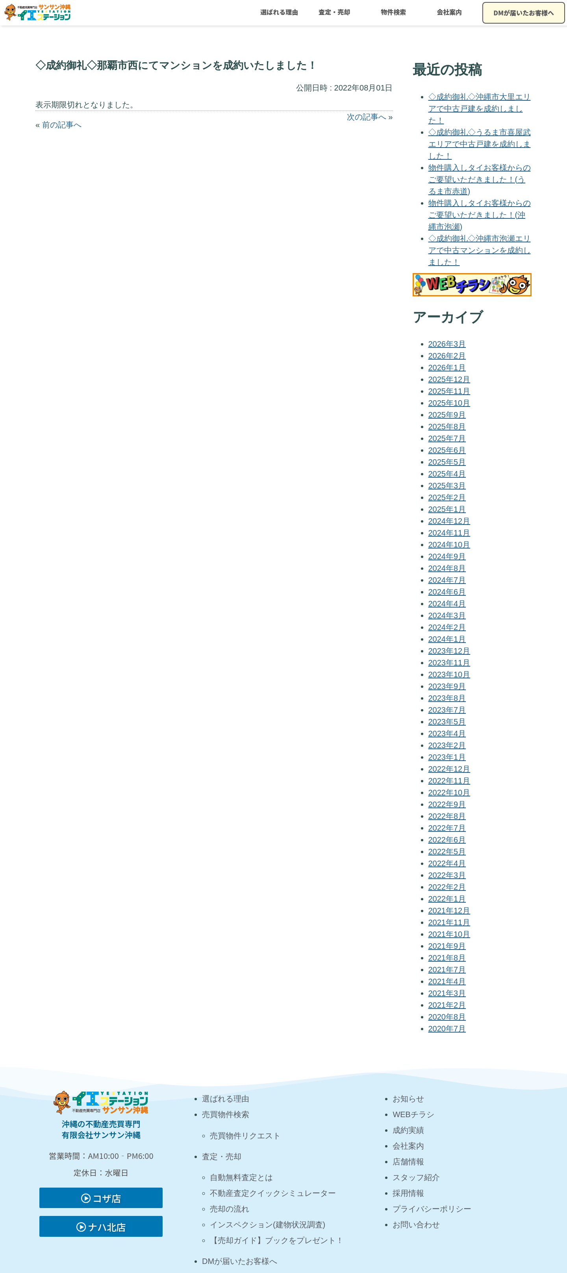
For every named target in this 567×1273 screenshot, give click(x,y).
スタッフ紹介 (416, 1177)
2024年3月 (447, 615)
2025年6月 (447, 450)
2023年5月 (447, 721)
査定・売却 (334, 12)
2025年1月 (447, 509)
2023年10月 (449, 674)
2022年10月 (449, 792)
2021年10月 (449, 934)
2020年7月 (447, 1028)
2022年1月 (447, 898)
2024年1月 (447, 639)
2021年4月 (447, 981)
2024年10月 (449, 544)
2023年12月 (449, 651)
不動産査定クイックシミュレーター (273, 1193)
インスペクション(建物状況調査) (267, 1224)
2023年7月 (447, 710)
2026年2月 (447, 355)
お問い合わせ (416, 1224)
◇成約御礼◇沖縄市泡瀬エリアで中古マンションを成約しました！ (479, 250)
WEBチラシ (413, 1114)
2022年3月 (447, 875)
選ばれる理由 (279, 12)
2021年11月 (449, 922)
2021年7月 (447, 969)
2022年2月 (447, 887)
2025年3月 (447, 485)
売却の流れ (229, 1209)
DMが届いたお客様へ (523, 12)
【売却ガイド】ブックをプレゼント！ (277, 1240)
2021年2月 (447, 1005)
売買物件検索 (225, 1114)
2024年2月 (447, 627)
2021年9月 (447, 946)
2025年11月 (449, 391)
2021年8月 (447, 957)
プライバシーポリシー (432, 1209)
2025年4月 (447, 473)
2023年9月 (447, 686)
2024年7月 (447, 580)
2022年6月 (447, 839)
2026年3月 (447, 344)
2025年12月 (449, 379)
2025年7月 (447, 438)
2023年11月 (449, 662)
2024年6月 (447, 592)
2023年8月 (447, 698)
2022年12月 (449, 769)
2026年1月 (447, 367)
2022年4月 (447, 863)
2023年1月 (447, 757)
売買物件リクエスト (245, 1135)
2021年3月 (447, 993)
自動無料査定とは (241, 1177)
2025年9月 (447, 414)
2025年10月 (449, 403)
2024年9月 (447, 556)
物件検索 (393, 12)
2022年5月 (447, 851)
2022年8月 (447, 816)
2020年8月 (447, 1016)
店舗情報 (408, 1161)
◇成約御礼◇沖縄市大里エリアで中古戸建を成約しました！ (479, 108)
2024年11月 (449, 532)
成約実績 (408, 1130)
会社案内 (449, 12)
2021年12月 (449, 910)
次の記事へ (366, 117)
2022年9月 (447, 804)
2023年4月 (447, 733)
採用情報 (408, 1193)
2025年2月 (447, 497)
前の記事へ (62, 124)
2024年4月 (447, 603)
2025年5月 (447, 462)
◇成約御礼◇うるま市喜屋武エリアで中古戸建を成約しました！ (479, 144)
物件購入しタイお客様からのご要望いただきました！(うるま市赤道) (479, 179)
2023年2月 (447, 745)
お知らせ (408, 1098)
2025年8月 (447, 426)
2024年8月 (447, 568)
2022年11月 (449, 780)
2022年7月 (447, 828)
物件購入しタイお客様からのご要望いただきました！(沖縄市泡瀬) (479, 215)
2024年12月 (449, 521)
